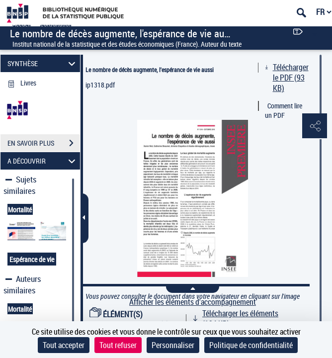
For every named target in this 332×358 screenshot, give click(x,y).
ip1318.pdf (100, 85)
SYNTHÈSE (43, 63)
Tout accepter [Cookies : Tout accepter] (63, 345)
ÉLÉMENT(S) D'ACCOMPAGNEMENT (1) (129, 319)
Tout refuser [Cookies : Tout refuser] (118, 345)
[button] (314, 126)
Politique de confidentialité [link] (251, 345)
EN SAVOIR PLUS (43, 143)
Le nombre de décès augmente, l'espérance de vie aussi (149, 70)
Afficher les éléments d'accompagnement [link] (192, 302)
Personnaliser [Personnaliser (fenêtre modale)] (173, 345)
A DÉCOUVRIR (43, 161)
